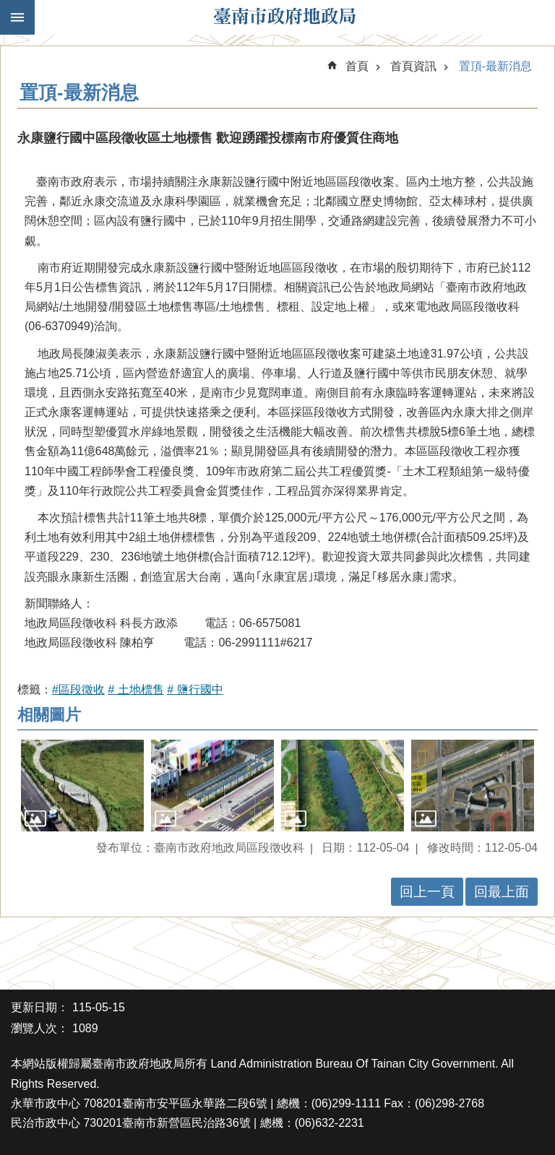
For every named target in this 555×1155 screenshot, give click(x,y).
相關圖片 (49, 715)
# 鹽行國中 (195, 689)
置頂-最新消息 (495, 66)
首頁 (357, 66)
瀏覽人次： (40, 1028)
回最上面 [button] (501, 891)
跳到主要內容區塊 (7, 7)
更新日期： (40, 1007)
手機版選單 (17, 17)
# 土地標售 (135, 689)
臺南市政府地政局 (284, 17)
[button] (82, 786)
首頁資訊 (413, 66)
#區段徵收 (78, 689)
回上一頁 (427, 891)
